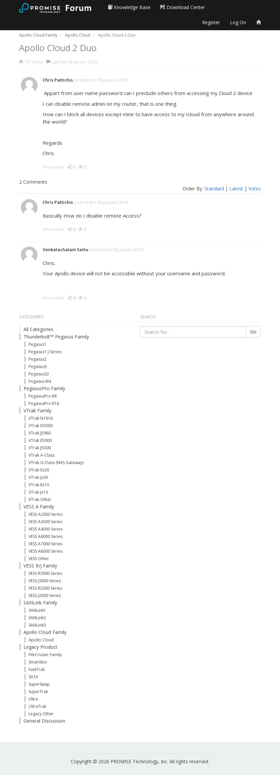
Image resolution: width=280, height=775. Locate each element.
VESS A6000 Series (45, 536)
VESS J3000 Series (45, 581)
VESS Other (39, 558)
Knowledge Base (129, 7)
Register (211, 22)
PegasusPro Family (44, 388)
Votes (254, 188)
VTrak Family (37, 410)
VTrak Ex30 (39, 470)
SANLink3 (37, 625)
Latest (236, 188)
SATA (33, 677)
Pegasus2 (38, 359)
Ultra (33, 699)
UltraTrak (37, 706)
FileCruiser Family (45, 654)
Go (253, 331)
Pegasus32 (39, 374)
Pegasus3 (38, 366)
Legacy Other (41, 714)
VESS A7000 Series (45, 544)
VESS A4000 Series (45, 529)
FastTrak (37, 669)
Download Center (182, 7)
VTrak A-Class (41, 455)
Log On (238, 22)
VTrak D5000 (41, 425)
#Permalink (53, 167)
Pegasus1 (38, 344)
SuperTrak (38, 691)
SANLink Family (40, 602)
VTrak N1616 (41, 418)
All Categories (38, 329)
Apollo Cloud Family (45, 632)
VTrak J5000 (40, 448)
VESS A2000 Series (45, 514)
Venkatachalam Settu (65, 249)
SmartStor (38, 662)
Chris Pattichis (58, 80)
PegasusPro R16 (44, 403)
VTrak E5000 (40, 440)
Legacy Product (40, 647)
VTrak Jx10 (38, 492)
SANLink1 (37, 610)
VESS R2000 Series (45, 588)
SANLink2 (37, 618)
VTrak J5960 (40, 433)
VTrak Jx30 (38, 477)
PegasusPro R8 (43, 396)
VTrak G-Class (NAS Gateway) (56, 462)
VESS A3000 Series (45, 522)
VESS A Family (39, 506)
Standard (214, 188)
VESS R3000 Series (45, 573)
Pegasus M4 (40, 381)
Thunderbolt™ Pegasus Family (56, 336)
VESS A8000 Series (45, 551)
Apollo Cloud (41, 640)
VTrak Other (40, 499)
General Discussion (44, 721)
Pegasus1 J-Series (45, 352)
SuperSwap (39, 684)
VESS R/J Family (40, 565)
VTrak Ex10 (39, 485)
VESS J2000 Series (45, 595)
